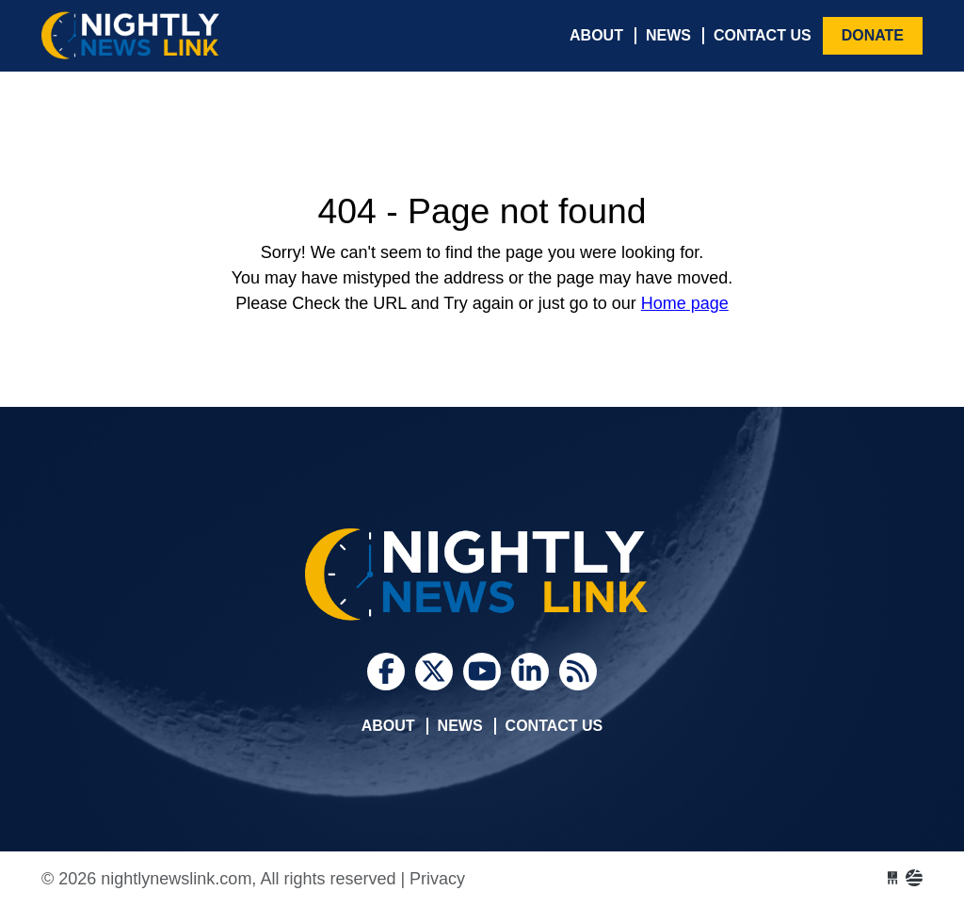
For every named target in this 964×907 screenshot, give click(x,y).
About (596, 35)
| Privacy (432, 878)
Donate (873, 35)
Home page (685, 303)
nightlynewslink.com (182, 36)
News (668, 35)
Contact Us (762, 35)
